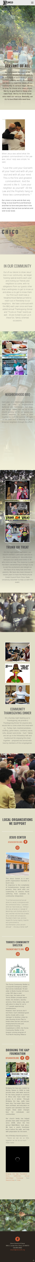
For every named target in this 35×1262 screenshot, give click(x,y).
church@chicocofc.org (17, 1250)
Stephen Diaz (10, 1180)
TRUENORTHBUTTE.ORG (15, 949)
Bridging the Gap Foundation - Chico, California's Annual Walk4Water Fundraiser (17, 1176)
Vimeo (18, 1180)
